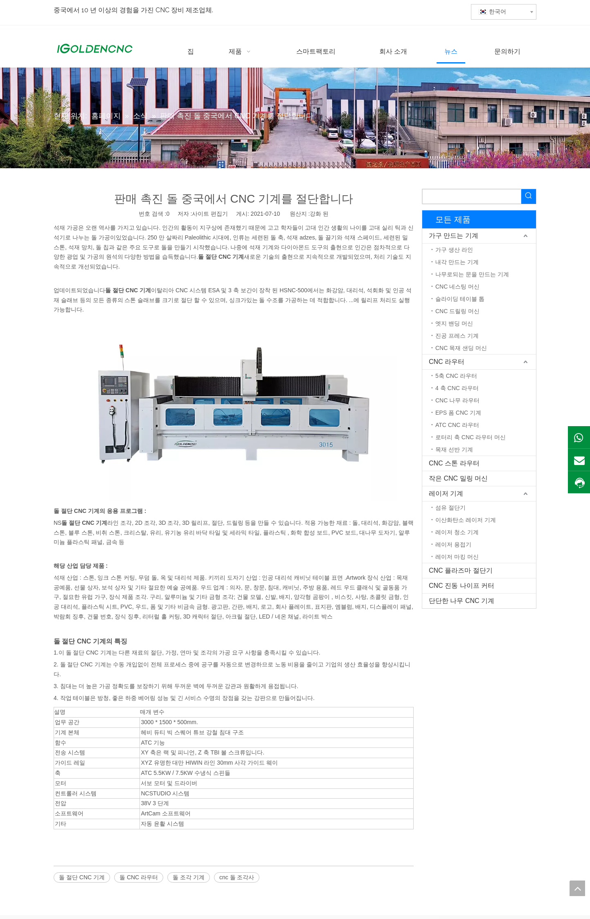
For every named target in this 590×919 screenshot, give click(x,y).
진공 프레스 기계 (457, 335)
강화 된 (319, 213)
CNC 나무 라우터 (457, 400)
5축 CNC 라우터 (456, 376)
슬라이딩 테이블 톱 (459, 299)
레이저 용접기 (453, 544)
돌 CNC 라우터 (138, 877)
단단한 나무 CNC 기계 (461, 600)
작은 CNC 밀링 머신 (458, 478)
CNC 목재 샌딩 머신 (461, 348)
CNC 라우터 (446, 361)
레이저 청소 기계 (457, 532)
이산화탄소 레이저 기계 (465, 520)
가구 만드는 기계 (453, 235)
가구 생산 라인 (454, 249)
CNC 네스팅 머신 (457, 286)
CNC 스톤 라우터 (454, 463)
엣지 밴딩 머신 (454, 323)
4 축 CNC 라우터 (457, 388)
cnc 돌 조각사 (236, 877)
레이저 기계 (446, 493)
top (577, 888)
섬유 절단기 (450, 507)
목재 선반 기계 (454, 449)
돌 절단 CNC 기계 (82, 877)
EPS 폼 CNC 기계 (458, 412)
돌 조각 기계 (189, 877)
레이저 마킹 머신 (457, 556)
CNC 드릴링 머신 (457, 311)
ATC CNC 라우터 (457, 425)
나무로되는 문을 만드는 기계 (472, 274)
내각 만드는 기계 (457, 262)
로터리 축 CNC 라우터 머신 (470, 437)
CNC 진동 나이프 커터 (461, 585)
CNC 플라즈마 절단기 (461, 570)
